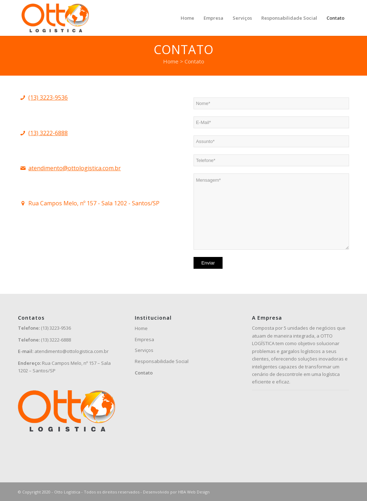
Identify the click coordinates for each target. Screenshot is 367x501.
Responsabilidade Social (162, 361)
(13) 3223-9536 (48, 97)
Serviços (144, 350)
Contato (144, 372)
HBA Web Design (194, 492)
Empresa (144, 339)
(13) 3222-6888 (48, 133)
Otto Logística (67, 492)
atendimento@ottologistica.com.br (74, 168)
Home (141, 328)
